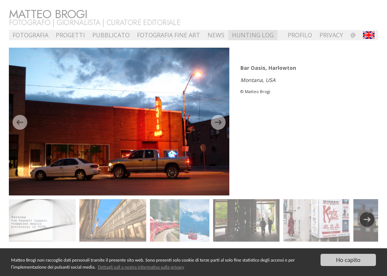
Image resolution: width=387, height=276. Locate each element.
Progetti (70, 35)
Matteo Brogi (48, 14)
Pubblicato (111, 35)
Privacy (331, 35)
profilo (300, 35)
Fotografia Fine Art (168, 35)
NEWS (216, 35)
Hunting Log (253, 35)
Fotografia (30, 35)
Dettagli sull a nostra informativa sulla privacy (141, 267)
